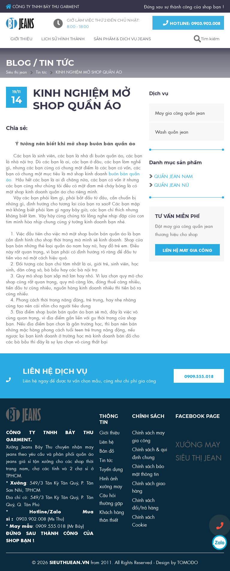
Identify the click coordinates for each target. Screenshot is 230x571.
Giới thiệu (109, 432)
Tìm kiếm (210, 38)
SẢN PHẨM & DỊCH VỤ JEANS (122, 38)
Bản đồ (106, 450)
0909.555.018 (199, 376)
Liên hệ (106, 441)
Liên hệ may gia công (187, 250)
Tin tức (41, 71)
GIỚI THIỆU (21, 38)
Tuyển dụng (111, 469)
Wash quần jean (171, 132)
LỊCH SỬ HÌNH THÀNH (63, 38)
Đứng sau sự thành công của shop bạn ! (184, 6)
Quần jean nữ (171, 186)
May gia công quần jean (180, 113)
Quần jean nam (173, 177)
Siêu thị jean (16, 71)
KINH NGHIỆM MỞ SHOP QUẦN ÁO (89, 71)
